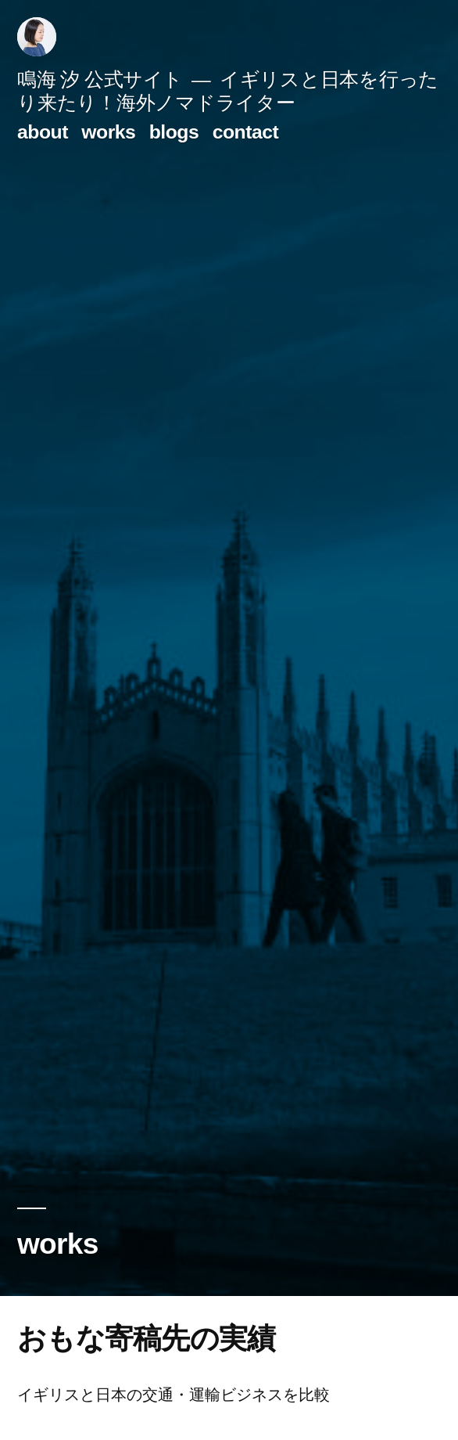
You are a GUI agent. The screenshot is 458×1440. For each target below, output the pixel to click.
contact (246, 131)
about (42, 131)
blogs (174, 131)
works (108, 131)
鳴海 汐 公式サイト (100, 79)
